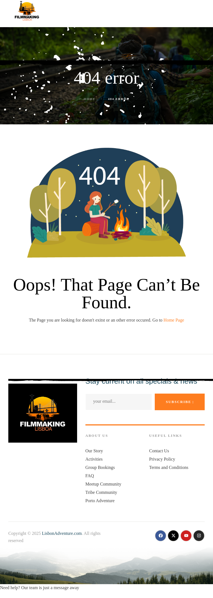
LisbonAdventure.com (62, 533)
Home (90, 99)
